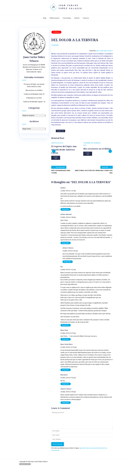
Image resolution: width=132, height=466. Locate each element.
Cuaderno (55, 45)
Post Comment (57, 444)
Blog (44, 18)
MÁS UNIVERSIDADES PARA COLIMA (60, 172)
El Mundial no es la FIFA (34, 98)
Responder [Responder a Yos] (65, 325)
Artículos (55, 143)
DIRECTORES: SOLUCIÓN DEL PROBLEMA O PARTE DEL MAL (94, 172)
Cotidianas (56, 32)
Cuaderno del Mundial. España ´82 (34, 101)
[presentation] (53, 151)
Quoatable (27, 464)
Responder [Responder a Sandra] (65, 209)
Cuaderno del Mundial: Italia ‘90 (34, 94)
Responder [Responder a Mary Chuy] (65, 339)
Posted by (101, 51)
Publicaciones (54, 18)
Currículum (67, 18)
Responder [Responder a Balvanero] (65, 384)
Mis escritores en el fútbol (34, 90)
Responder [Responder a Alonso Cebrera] (67, 261)
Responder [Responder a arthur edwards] (65, 243)
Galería (76, 18)
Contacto (86, 18)
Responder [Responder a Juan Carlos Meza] (65, 370)
